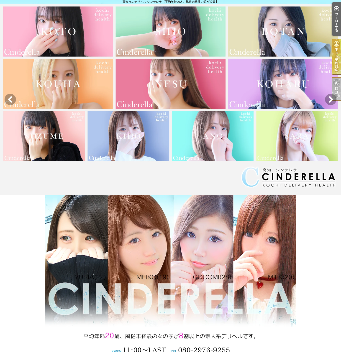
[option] (170, 99)
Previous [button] (10, 99)
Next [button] (330, 99)
